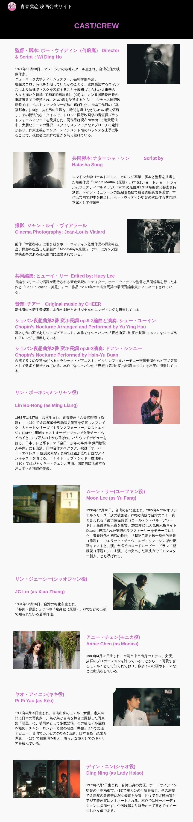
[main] (96, 25)
